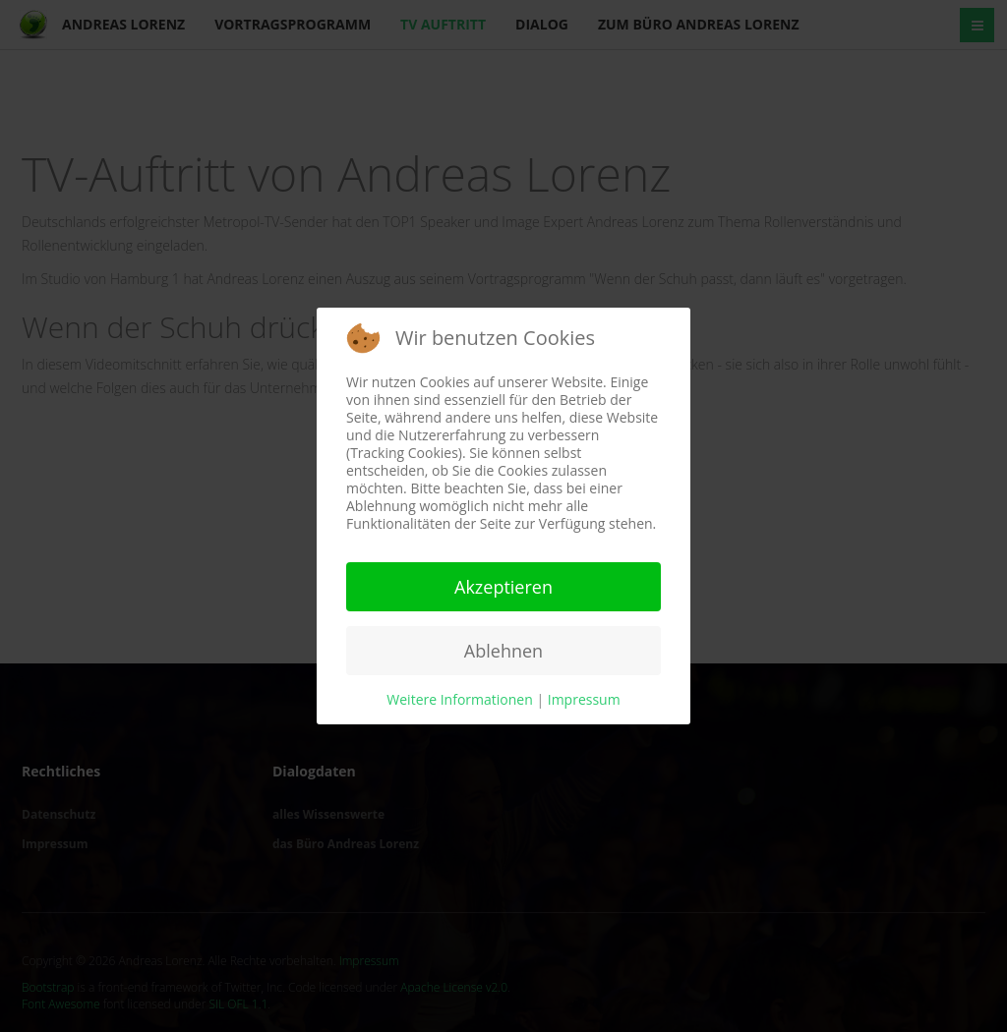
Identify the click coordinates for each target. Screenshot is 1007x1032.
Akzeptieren (503, 587)
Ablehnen (503, 650)
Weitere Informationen (459, 699)
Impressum (584, 699)
